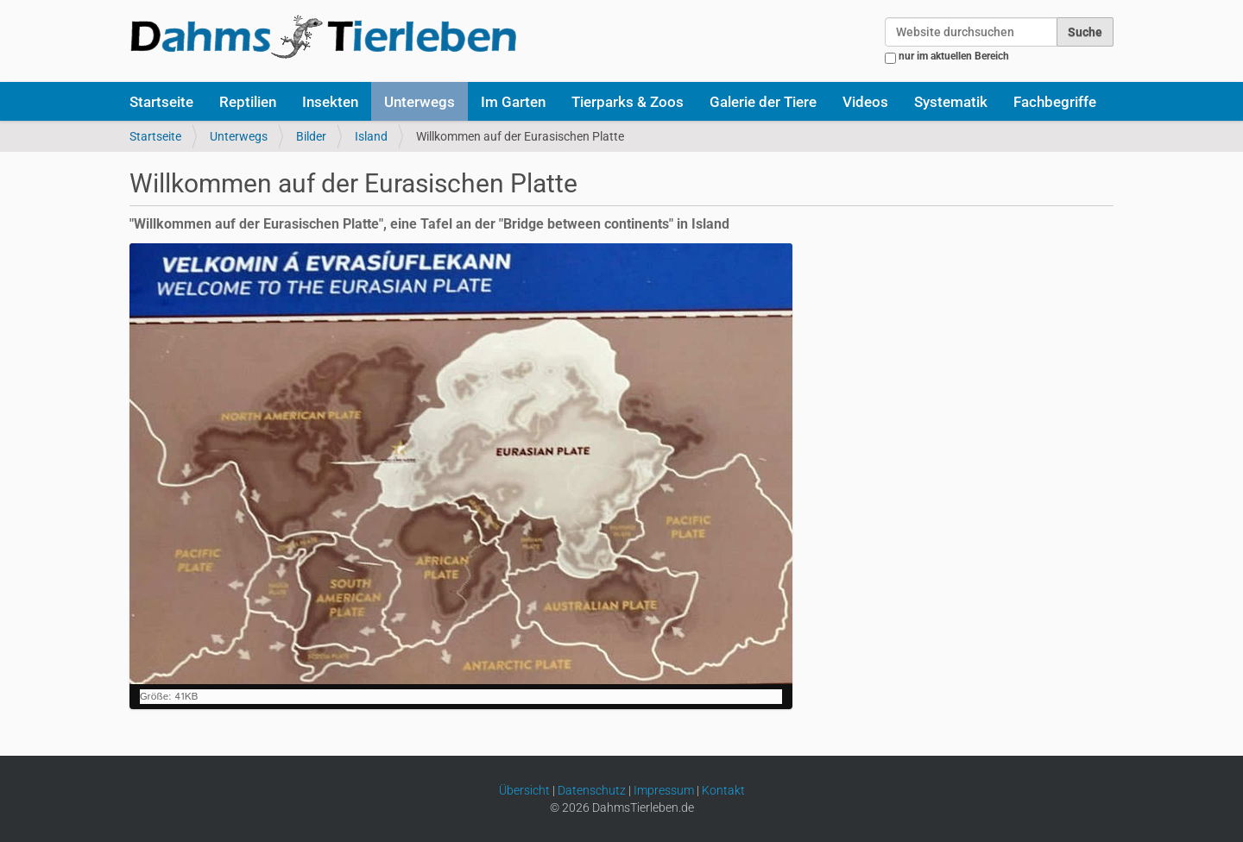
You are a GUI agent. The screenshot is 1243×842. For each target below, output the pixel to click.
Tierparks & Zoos (627, 101)
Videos (865, 101)
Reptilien (247, 101)
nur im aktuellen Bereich (954, 56)
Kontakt (723, 790)
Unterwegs (419, 101)
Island (371, 136)
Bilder (311, 136)
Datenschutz (592, 790)
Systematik (950, 101)
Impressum (664, 790)
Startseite (161, 101)
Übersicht (524, 790)
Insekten (330, 101)
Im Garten (513, 101)
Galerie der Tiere (763, 101)
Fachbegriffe (1054, 101)
